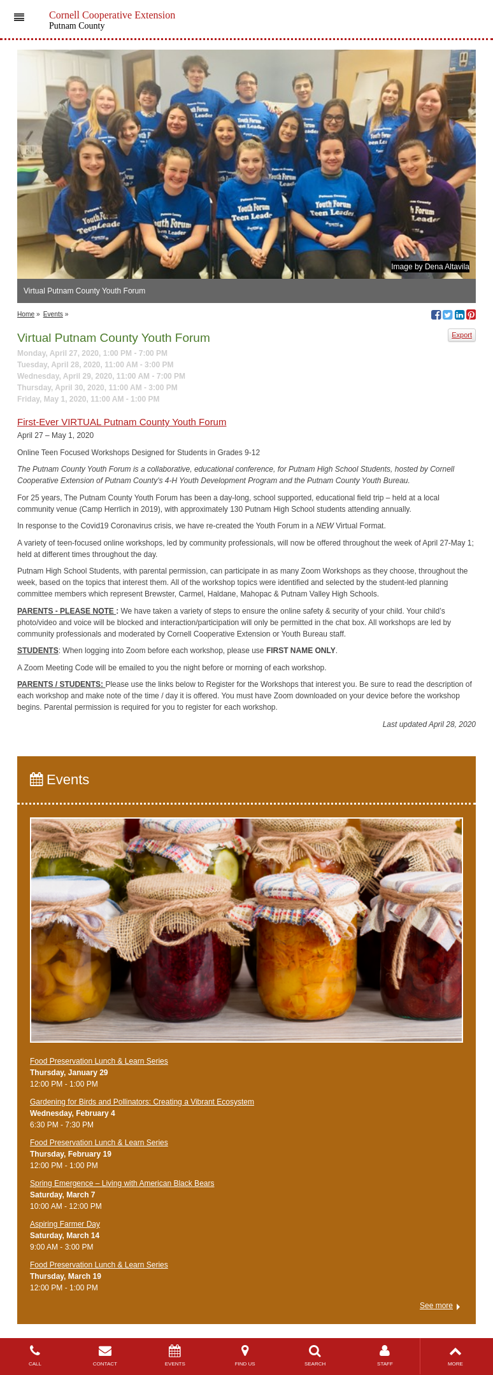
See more (436, 1305)
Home (25, 314)
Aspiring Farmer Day (65, 1224)
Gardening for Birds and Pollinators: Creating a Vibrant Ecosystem (142, 1101)
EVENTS (175, 1355)
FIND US (245, 1355)
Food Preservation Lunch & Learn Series (99, 1061)
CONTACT (105, 1355)
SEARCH (315, 1355)
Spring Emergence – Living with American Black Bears (122, 1183)
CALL (35, 1355)
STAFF (385, 1355)
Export (462, 335)
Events (53, 314)
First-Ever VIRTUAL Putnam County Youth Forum (121, 421)
